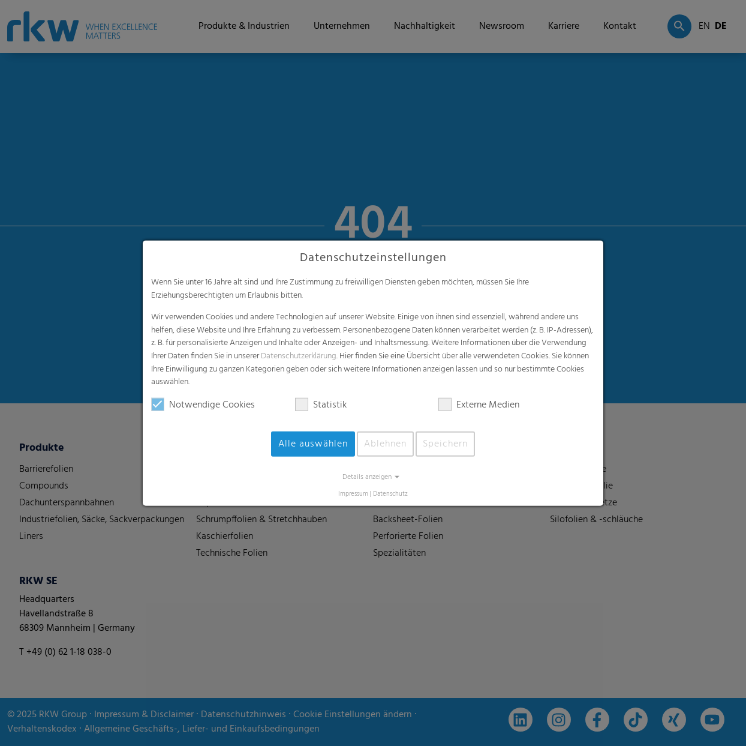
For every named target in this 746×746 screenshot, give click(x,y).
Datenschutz (390, 494)
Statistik (321, 405)
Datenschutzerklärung (298, 356)
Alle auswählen (313, 444)
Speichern (445, 444)
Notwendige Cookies (203, 405)
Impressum (353, 494)
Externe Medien (478, 405)
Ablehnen (385, 444)
